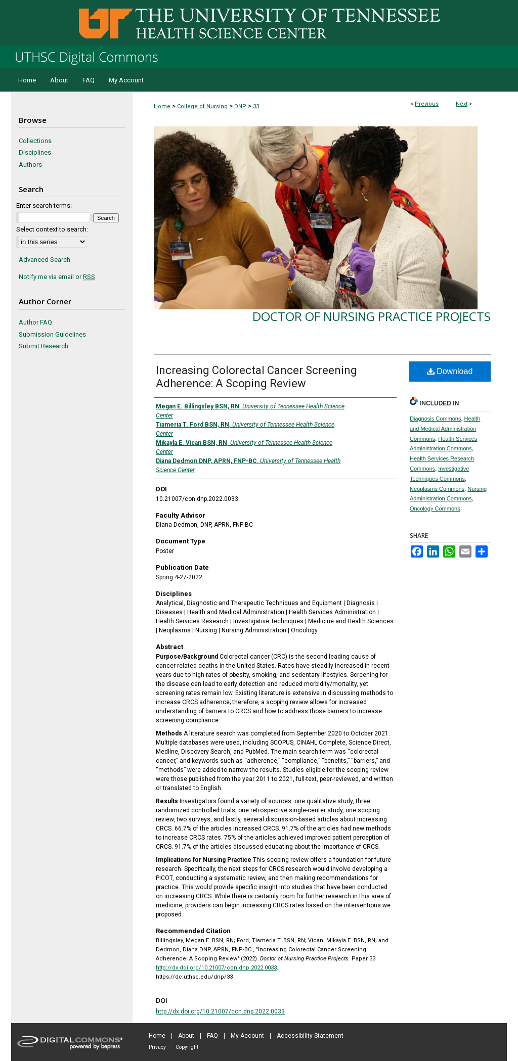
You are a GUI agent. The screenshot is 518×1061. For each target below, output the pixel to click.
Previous (427, 104)
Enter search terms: (44, 205)
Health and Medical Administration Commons (445, 429)
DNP (240, 106)
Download (450, 371)
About (186, 1035)
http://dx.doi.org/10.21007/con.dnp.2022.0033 (216, 967)
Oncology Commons (435, 508)
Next (461, 104)
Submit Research (43, 346)
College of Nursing (202, 106)
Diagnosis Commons (435, 419)
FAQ (212, 1035)
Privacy (157, 1047)
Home (162, 106)
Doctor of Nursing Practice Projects (371, 316)
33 (256, 106)
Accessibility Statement (310, 1035)
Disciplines (35, 152)
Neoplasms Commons (437, 489)
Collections (35, 141)
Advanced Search (44, 259)
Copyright (187, 1047)
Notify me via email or (57, 277)
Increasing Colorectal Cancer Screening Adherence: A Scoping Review (256, 377)
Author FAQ (35, 322)
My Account (247, 1035)
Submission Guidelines (52, 334)
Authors (30, 164)
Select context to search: (52, 229)
